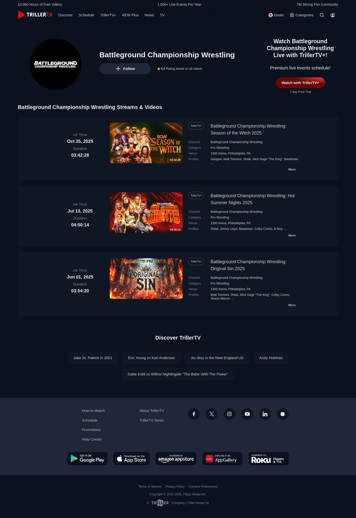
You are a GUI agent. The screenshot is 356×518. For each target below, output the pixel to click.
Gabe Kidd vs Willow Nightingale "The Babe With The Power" (178, 374)
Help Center (92, 439)
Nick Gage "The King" (268, 159)
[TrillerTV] (35, 15)
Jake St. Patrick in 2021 (92, 358)
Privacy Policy (175, 486)
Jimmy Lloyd (228, 229)
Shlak (247, 159)
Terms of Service (149, 486)
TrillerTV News (151, 420)
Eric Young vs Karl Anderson (151, 358)
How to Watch (93, 411)
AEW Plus (130, 15)
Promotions (91, 430)
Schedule (86, 15)
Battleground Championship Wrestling (236, 142)
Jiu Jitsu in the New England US (217, 358)
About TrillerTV (151, 411)
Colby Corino (263, 229)
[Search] (321, 15)
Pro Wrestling (220, 148)
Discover (65, 15)
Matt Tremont (232, 159)
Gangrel (216, 159)
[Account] (332, 15)
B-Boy (278, 229)
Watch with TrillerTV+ (300, 83)
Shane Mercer (220, 298)
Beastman (291, 159)
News (149, 15)
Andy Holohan (271, 358)
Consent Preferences (203, 486)
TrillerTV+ (108, 15)
